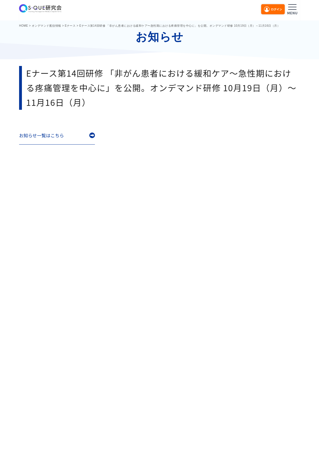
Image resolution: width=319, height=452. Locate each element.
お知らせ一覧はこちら (41, 135)
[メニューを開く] (292, 8)
